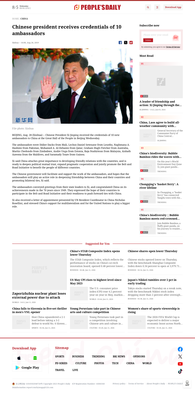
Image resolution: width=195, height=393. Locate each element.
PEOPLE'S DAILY (175, 384)
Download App (173, 7)
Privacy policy (119, 384)
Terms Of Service (173, 47)
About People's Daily (156, 384)
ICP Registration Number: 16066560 (88, 384)
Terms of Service (136, 384)
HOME (15, 18)
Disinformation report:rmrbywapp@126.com (32, 387)
